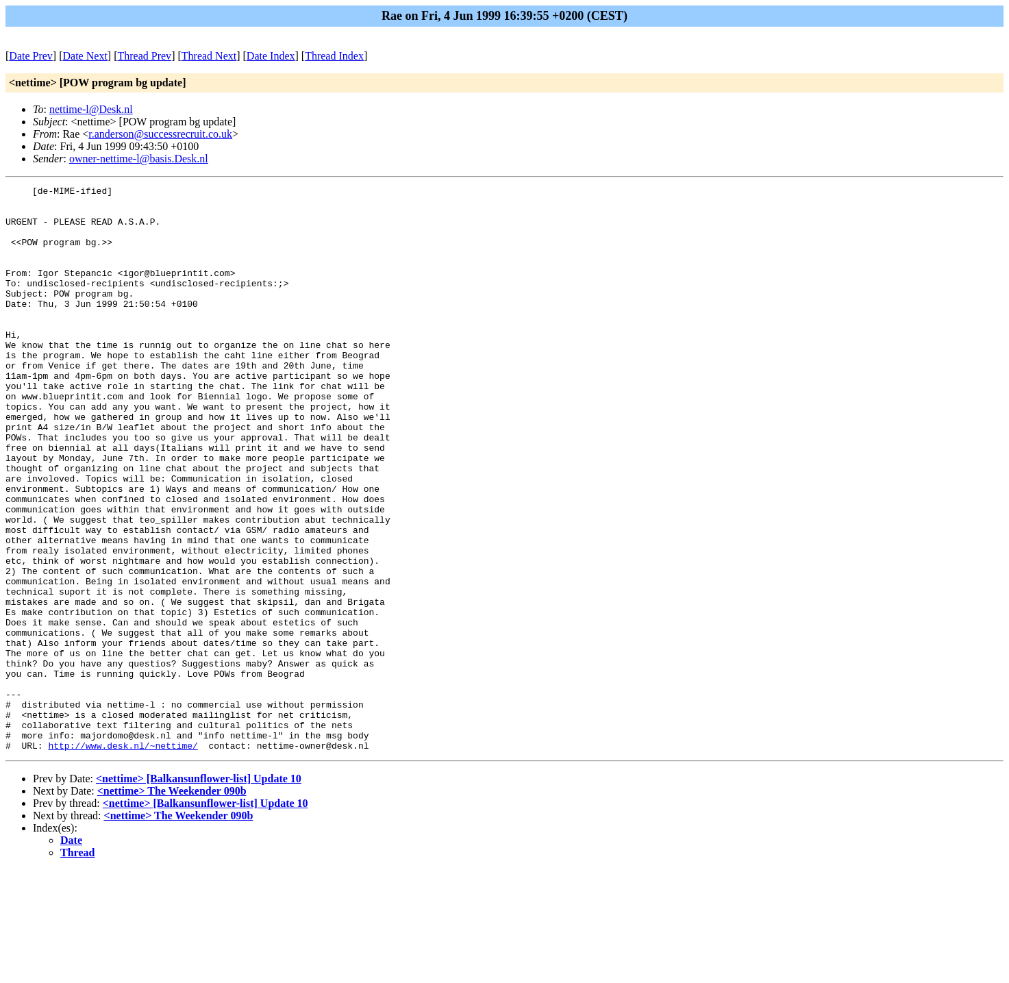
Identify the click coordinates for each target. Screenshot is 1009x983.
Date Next (85, 56)
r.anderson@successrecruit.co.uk (160, 134)
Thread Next (209, 56)
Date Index (271, 56)
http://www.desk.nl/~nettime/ (122, 858)
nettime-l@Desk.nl (91, 109)
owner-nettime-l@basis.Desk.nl (138, 158)
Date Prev (31, 56)
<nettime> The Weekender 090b (172, 904)
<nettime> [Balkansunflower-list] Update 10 (198, 891)
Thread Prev (144, 56)
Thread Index (334, 56)
